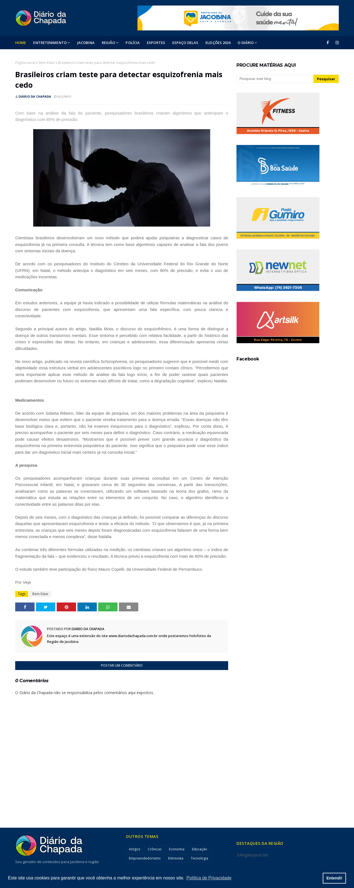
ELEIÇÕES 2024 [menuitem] (217, 42)
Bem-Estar (47, 62)
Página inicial (25, 62)
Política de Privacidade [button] (208, 878)
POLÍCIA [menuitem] (133, 42)
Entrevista (175, 858)
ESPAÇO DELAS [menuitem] (185, 42)
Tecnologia (199, 858)
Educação (199, 849)
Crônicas (155, 849)
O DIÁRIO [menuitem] (246, 42)
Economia (176, 849)
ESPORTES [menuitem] (156, 42)
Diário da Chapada (35, 96)
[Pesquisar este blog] (274, 79)
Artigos (134, 849)
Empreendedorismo (145, 858)
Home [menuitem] (20, 42)
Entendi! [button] (334, 878)
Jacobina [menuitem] (86, 42)
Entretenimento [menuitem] (49, 42)
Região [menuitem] (108, 42)
